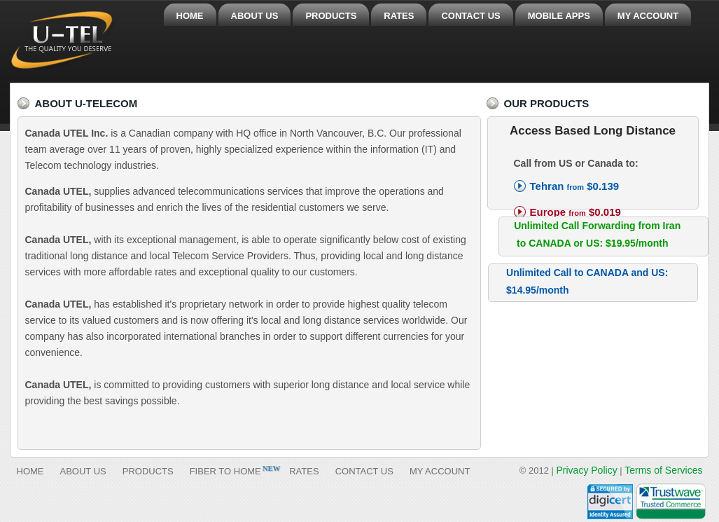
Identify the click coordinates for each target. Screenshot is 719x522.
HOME (190, 16)
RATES (399, 16)
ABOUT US (255, 16)
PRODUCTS (330, 16)
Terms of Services (663, 470)
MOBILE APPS (559, 16)
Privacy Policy (587, 470)
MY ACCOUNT (647, 16)
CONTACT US (470, 16)
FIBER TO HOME (225, 471)
